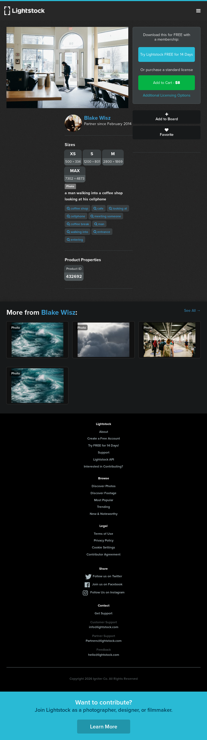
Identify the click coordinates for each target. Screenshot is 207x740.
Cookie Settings (103, 547)
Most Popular (103, 500)
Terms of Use (103, 533)
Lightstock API (103, 459)
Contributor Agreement (103, 554)
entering (75, 239)
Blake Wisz (97, 118)
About (103, 431)
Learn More (103, 726)
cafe (99, 208)
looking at (118, 208)
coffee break (78, 224)
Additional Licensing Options (167, 95)
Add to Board (166, 117)
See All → (192, 310)
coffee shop (77, 208)
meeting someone (106, 216)
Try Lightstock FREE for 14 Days (166, 54)
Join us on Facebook (107, 584)
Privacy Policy (103, 540)
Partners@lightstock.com (104, 640)
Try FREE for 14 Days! (103, 445)
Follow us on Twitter (107, 576)
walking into (77, 231)
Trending (103, 506)
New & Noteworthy (104, 513)
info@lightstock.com (103, 627)
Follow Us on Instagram (107, 592)
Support (103, 452)
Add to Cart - (166, 83)
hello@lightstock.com (103, 654)
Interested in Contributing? (103, 466)
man (99, 224)
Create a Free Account (103, 438)
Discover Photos (104, 486)
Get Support (103, 613)
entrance (102, 231)
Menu (198, 10)
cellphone (76, 216)
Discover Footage (103, 493)
